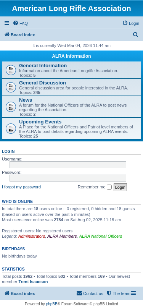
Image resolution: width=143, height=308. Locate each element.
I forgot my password (21, 187)
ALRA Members (62, 236)
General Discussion (42, 83)
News (25, 100)
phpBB (52, 304)
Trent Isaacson (33, 281)
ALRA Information (71, 56)
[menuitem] (20, 23)
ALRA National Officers (100, 236)
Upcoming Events (40, 122)
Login (8, 151)
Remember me (95, 187)
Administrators (31, 236)
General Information (43, 65)
